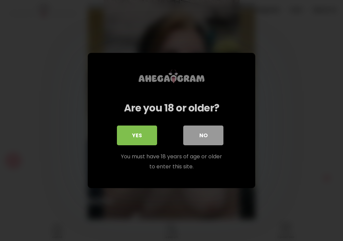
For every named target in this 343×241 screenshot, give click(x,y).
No (203, 135)
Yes (137, 135)
